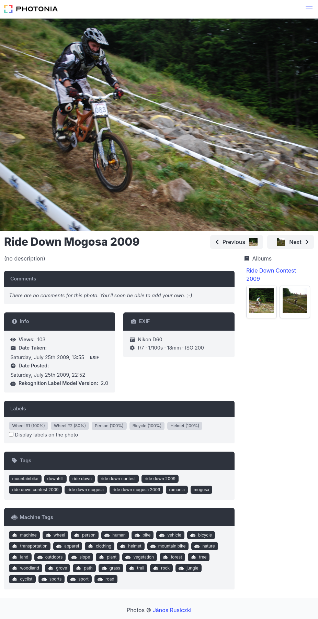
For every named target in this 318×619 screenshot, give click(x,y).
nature (204, 546)
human (114, 535)
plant (107, 557)
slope (80, 557)
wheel (54, 535)
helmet (130, 546)
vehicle (169, 535)
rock (160, 568)
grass (110, 568)
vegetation (139, 557)
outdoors (49, 557)
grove (56, 568)
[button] (309, 9)
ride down (82, 478)
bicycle (200, 535)
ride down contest (118, 478)
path (84, 568)
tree (198, 557)
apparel (67, 546)
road (105, 579)
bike (141, 535)
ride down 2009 (160, 478)
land (20, 557)
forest (171, 557)
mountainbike (25, 478)
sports (50, 579)
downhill (55, 478)
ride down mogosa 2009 (136, 489)
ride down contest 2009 (35, 489)
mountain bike (167, 546)
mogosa (201, 489)
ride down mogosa (86, 489)
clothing (98, 546)
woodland (25, 568)
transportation (29, 546)
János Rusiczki (172, 610)
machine (24, 535)
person (83, 535)
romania (177, 489)
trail (135, 568)
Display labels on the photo (43, 435)
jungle (187, 568)
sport (79, 579)
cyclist (22, 579)
